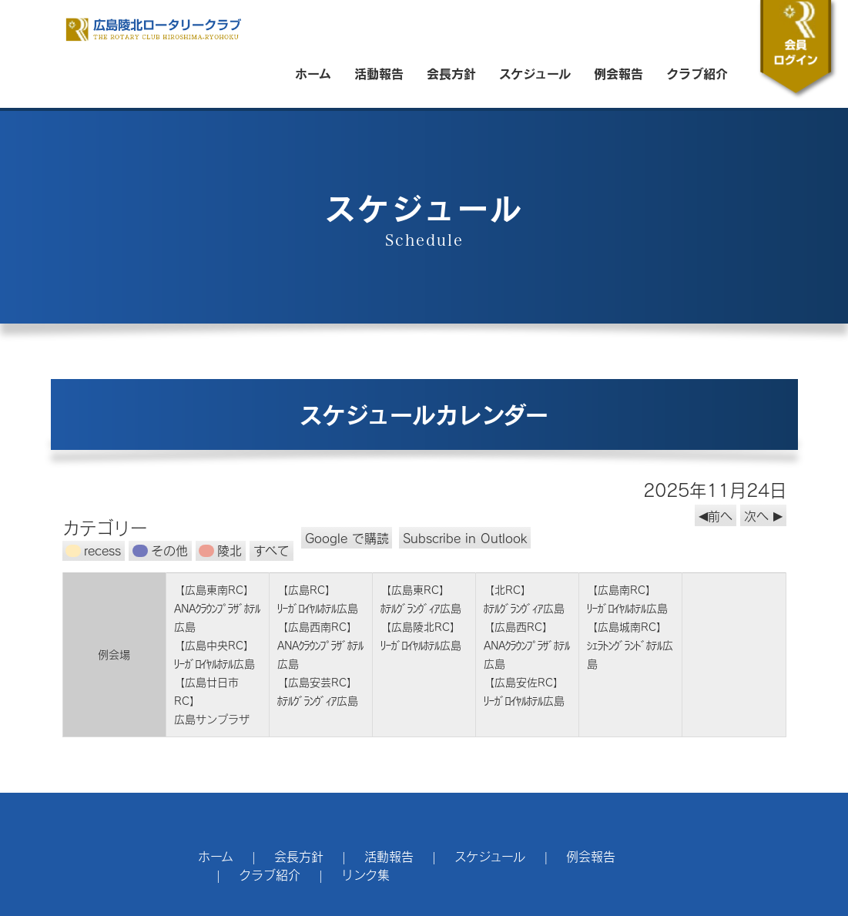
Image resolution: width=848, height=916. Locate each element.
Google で (347, 537)
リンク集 (365, 874)
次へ (756, 515)
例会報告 (618, 73)
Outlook (465, 537)
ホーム (313, 73)
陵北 (220, 550)
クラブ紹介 (697, 73)
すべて (271, 550)
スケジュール (535, 73)
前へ (720, 515)
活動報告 (379, 73)
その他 (160, 550)
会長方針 (451, 73)
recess (93, 550)
